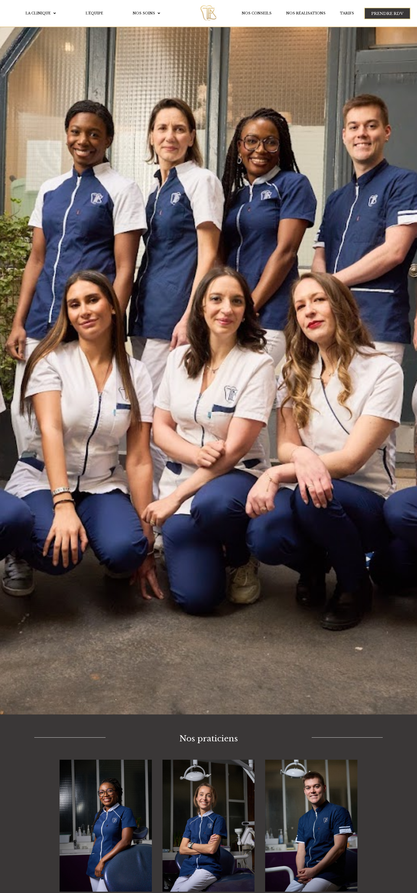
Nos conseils (257, 13)
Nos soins (146, 13)
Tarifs (347, 13)
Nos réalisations (306, 13)
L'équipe (94, 13)
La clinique (41, 13)
